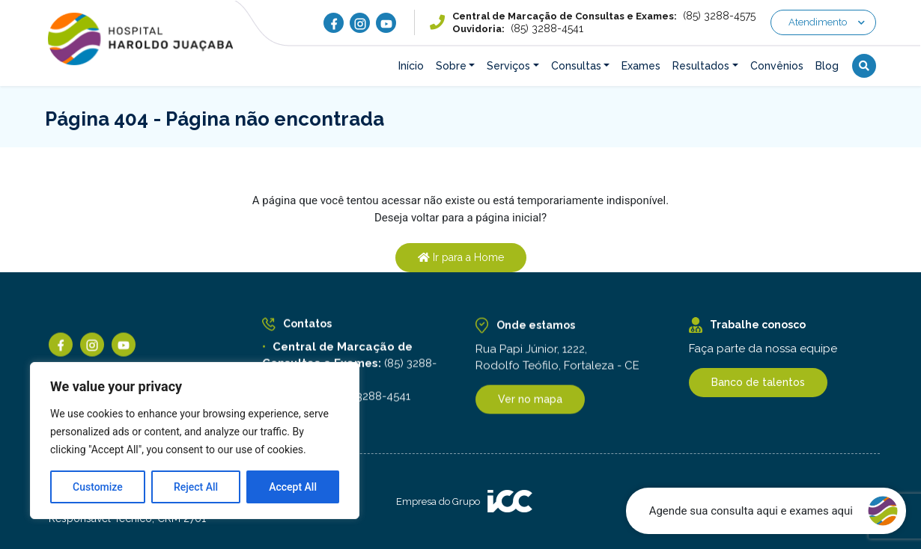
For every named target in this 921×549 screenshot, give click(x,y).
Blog (827, 66)
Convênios (776, 66)
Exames (640, 66)
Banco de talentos (758, 382)
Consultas (576, 66)
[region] (194, 440)
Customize (98, 487)
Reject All (196, 487)
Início (411, 66)
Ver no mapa (530, 402)
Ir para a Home (461, 257)
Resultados (700, 66)
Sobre (451, 66)
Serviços (508, 66)
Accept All (293, 487)
